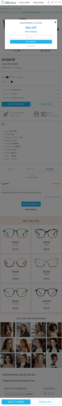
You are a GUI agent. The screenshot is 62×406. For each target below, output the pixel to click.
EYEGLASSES (24, 3)
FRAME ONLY (45, 402)
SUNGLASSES (38, 3)
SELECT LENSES (16, 402)
